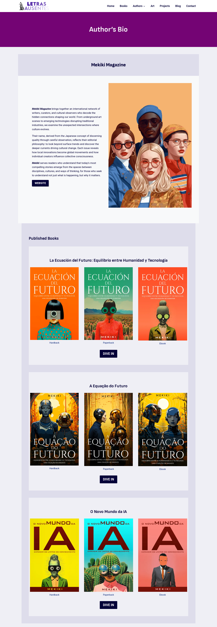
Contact (191, 6)
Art (152, 6)
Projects (165, 6)
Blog (178, 6)
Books (123, 6)
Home (110, 6)
